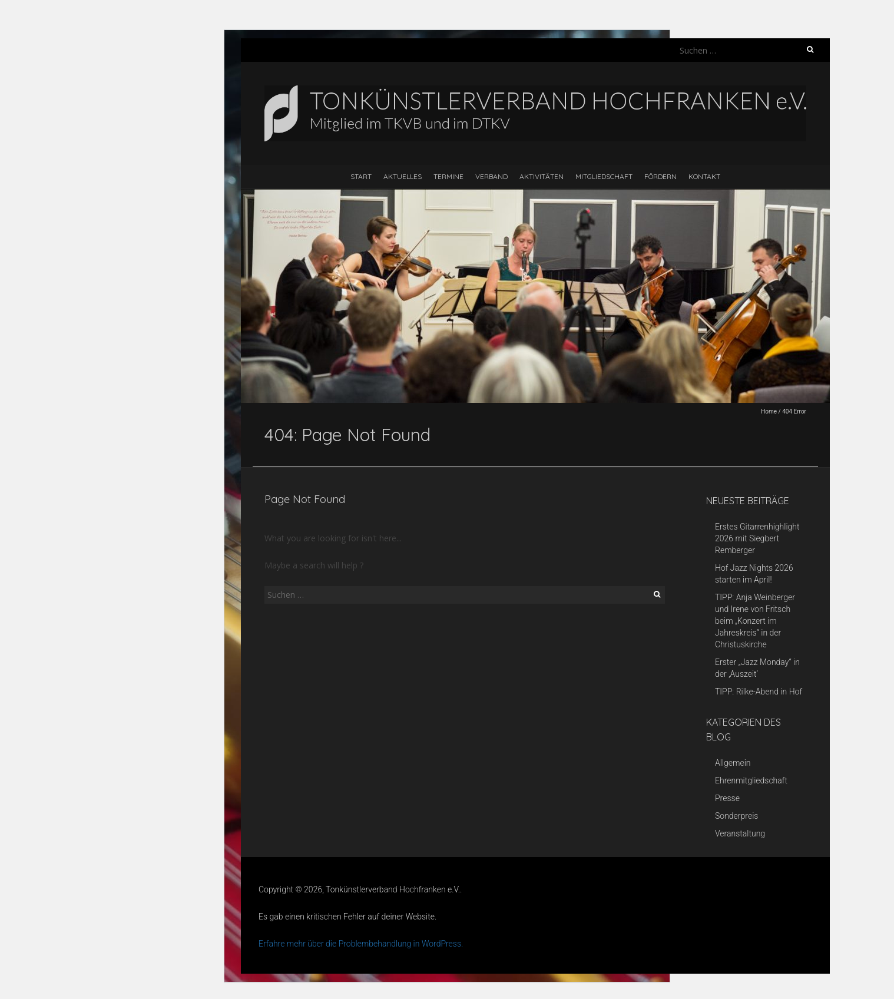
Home (769, 411)
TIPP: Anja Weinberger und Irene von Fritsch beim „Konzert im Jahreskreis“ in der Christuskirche (755, 621)
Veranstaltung (740, 833)
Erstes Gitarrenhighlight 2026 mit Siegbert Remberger (757, 538)
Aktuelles (402, 176)
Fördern (660, 176)
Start (361, 176)
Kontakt (704, 176)
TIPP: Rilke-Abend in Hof (758, 691)
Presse (727, 798)
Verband (491, 176)
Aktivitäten (541, 176)
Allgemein (733, 763)
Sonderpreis (736, 816)
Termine (448, 176)
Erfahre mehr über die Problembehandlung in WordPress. (361, 943)
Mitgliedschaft (604, 176)
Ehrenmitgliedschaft (751, 780)
